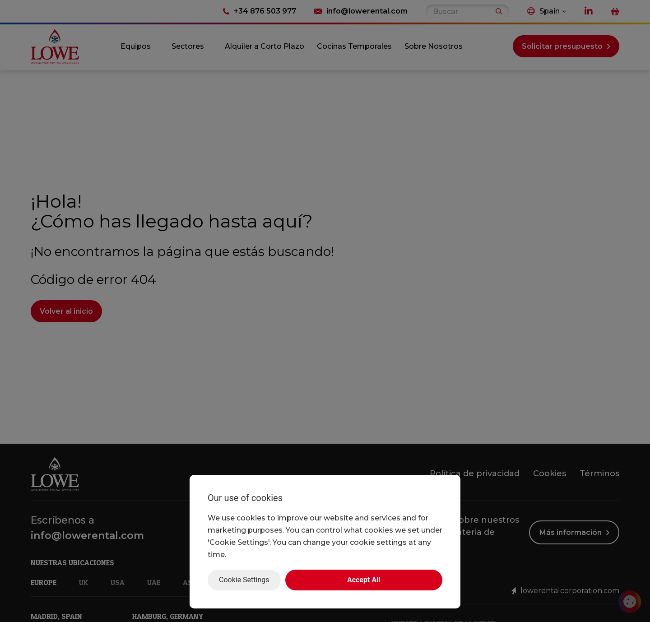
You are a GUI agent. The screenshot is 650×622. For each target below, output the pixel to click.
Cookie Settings (244, 580)
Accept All (364, 580)
